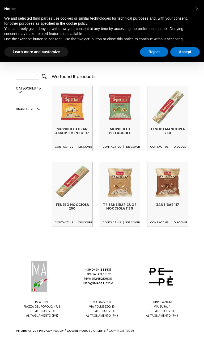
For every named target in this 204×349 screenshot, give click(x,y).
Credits (99, 331)
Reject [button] (154, 52)
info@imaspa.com (98, 283)
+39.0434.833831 (98, 269)
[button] (197, 8)
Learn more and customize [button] (36, 52)
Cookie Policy (78, 331)
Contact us (64, 147)
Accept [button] (185, 52)
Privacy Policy (51, 331)
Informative (26, 331)
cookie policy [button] (76, 23)
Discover (85, 147)
